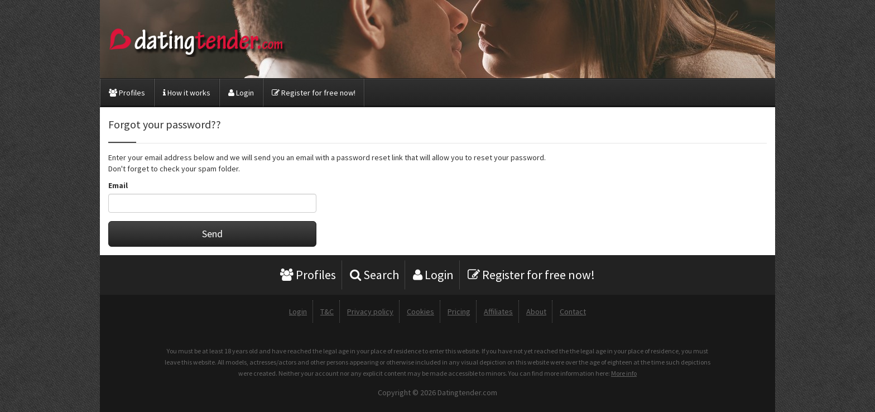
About (536, 311)
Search (374, 274)
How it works (186, 93)
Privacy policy (370, 311)
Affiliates (498, 311)
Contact (573, 311)
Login (241, 93)
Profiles (127, 93)
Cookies (420, 311)
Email (118, 185)
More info (624, 373)
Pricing (459, 311)
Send (212, 233)
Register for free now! (313, 93)
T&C (327, 311)
